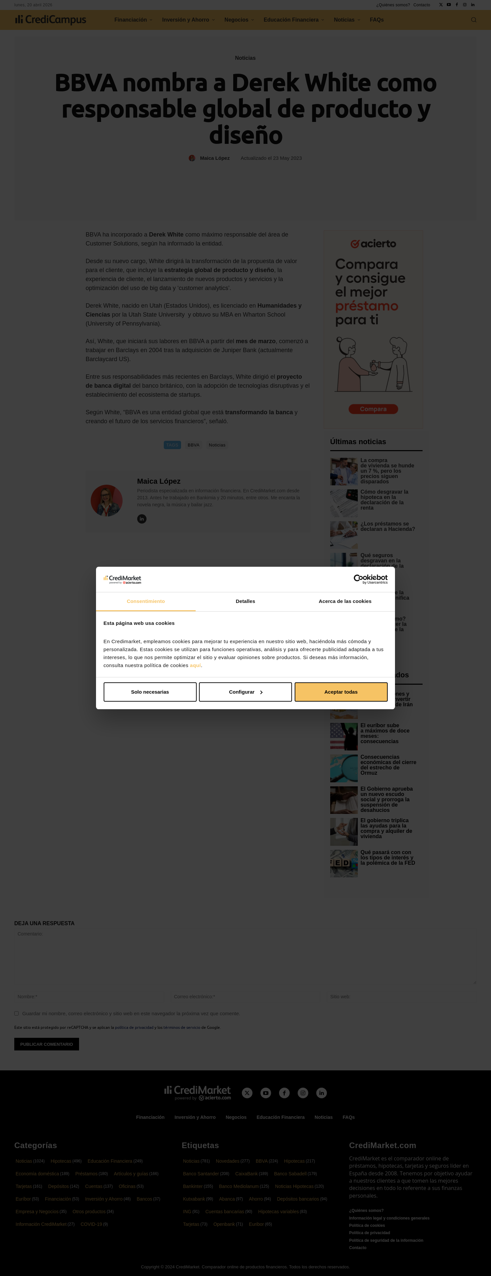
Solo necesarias (150, 692)
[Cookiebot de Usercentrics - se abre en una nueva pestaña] (359, 579)
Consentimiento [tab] (146, 601)
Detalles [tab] (245, 601)
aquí (195, 665)
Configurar (245, 692)
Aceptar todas (340, 692)
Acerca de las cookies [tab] (345, 601)
